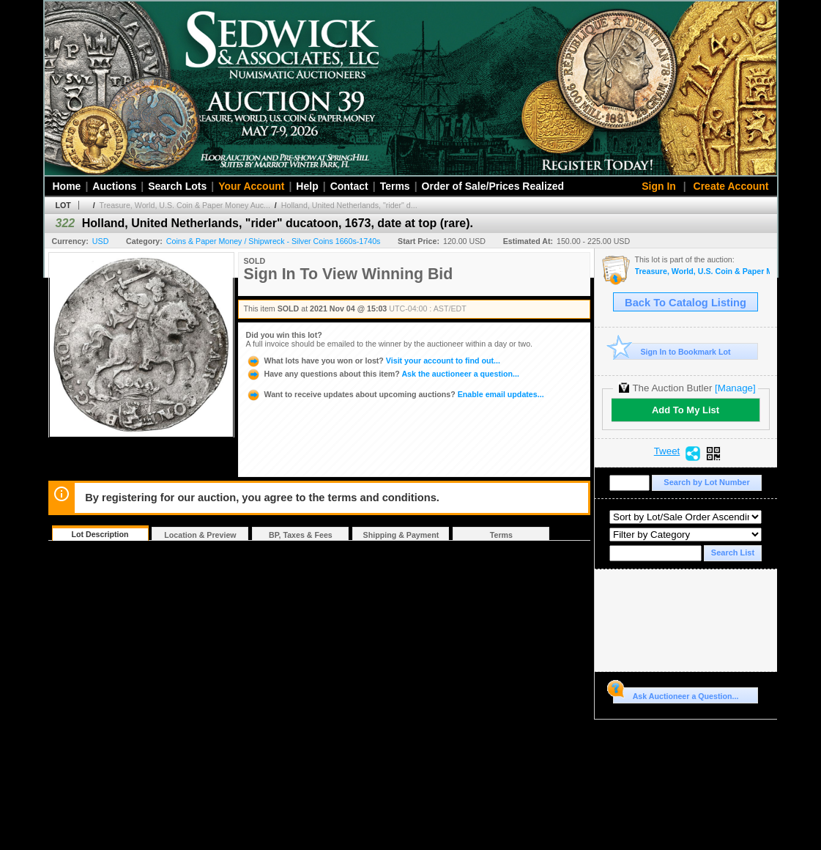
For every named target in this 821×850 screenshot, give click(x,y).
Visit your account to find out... (373, 360)
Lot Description (99, 534)
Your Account (251, 186)
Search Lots (177, 186)
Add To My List (685, 409)
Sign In (659, 186)
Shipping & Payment (401, 535)
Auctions (114, 186)
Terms (395, 186)
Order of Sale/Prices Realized (493, 186)
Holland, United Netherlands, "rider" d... (349, 205)
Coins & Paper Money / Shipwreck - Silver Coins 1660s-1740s (273, 241)
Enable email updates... (395, 394)
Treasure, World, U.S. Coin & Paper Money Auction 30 (702, 271)
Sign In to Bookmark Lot (672, 351)
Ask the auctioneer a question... (382, 373)
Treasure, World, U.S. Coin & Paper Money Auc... (185, 205)
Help (307, 186)
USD (100, 241)
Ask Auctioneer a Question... (675, 694)
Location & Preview (200, 535)
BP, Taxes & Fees (301, 535)
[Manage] (735, 387)
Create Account (731, 186)
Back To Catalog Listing (685, 302)
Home (67, 186)
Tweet (667, 451)
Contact (349, 186)
